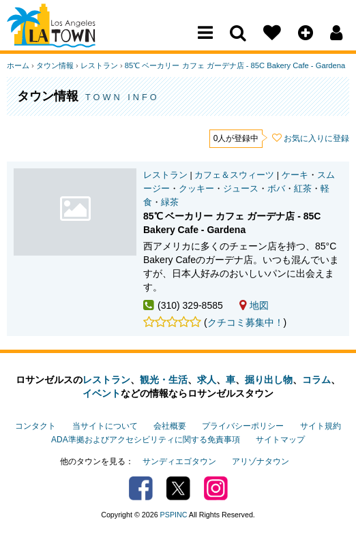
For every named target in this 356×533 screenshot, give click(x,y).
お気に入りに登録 (316, 138)
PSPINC (174, 515)
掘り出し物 (269, 379)
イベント (102, 393)
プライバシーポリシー (243, 426)
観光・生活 (164, 379)
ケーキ (295, 175)
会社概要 (169, 426)
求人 (206, 379)
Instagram (216, 488)
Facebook (141, 488)
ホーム (18, 65)
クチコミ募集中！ (245, 322)
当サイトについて (105, 426)
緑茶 (170, 202)
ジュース (240, 189)
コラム (316, 379)
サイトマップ (280, 439)
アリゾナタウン (260, 461)
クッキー (196, 189)
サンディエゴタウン (179, 461)
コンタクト (35, 426)
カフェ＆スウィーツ (234, 175)
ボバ (276, 189)
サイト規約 (320, 426)
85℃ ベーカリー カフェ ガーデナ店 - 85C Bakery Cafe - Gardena (235, 65)
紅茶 (303, 189)
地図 (254, 305)
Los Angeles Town (66, 37)
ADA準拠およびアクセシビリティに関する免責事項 (145, 439)
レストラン (99, 65)
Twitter (178, 488)
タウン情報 (55, 65)
